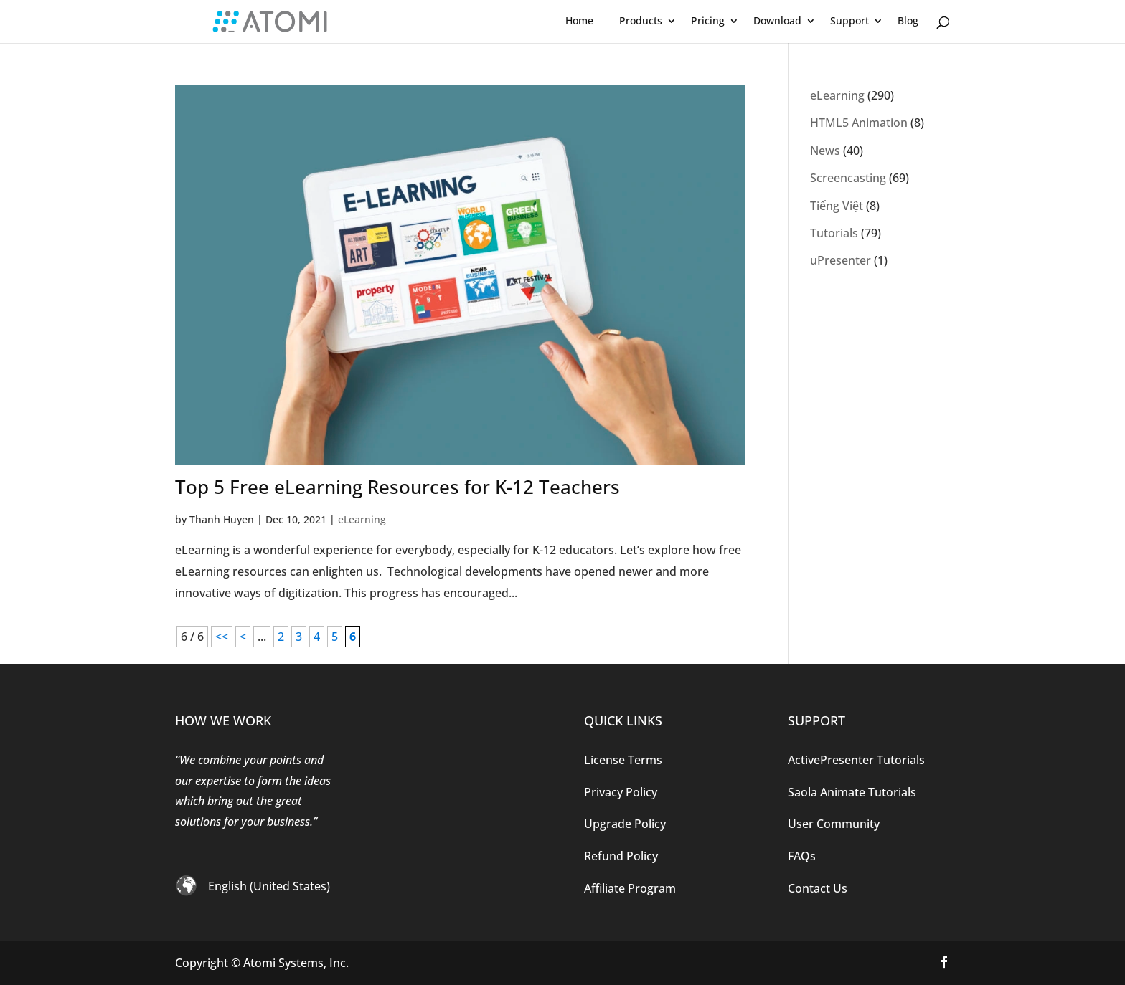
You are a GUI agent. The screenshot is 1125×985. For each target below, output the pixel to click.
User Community (834, 824)
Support (849, 20)
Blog (908, 20)
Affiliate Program (630, 888)
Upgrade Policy (625, 824)
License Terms (623, 760)
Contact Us (817, 888)
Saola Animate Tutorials (852, 792)
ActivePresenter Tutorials (856, 760)
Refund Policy (621, 856)
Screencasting (848, 178)
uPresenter (840, 260)
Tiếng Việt (836, 206)
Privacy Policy (620, 792)
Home (579, 20)
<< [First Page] (221, 636)
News (825, 150)
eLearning (362, 519)
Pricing (708, 20)
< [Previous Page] (243, 636)
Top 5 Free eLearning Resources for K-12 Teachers (397, 487)
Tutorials (834, 233)
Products (640, 20)
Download (777, 20)
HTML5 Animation (859, 122)
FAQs (802, 856)
